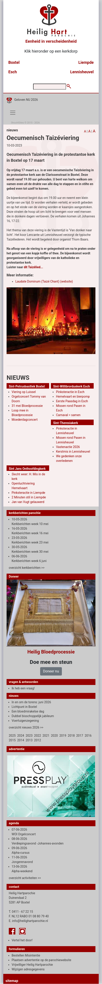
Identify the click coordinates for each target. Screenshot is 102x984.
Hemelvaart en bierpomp (73, 396)
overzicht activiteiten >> (25, 878)
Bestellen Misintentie (26, 955)
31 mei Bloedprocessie (27, 406)
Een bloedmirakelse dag (28, 711)
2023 (29, 735)
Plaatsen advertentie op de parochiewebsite (41, 960)
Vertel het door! (22, 940)
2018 (71, 735)
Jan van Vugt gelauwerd (28, 502)
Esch (12, 72)
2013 (29, 740)
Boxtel (14, 62)
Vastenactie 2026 (68, 447)
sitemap (11, 981)
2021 (46, 735)
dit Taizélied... (33, 267)
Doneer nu (51, 671)
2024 (20, 735)
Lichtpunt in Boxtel (24, 707)
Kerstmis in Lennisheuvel (73, 451)
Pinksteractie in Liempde (28, 492)
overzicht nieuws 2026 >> (26, 727)
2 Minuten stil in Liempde (29, 497)
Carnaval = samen (68, 415)
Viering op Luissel (24, 392)
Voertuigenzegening (25, 720)
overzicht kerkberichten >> (27, 567)
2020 (54, 735)
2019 (62, 735)
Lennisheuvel (82, 72)
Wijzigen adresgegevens (28, 969)
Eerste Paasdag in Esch (72, 401)
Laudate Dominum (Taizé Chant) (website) (44, 281)
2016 (88, 735)
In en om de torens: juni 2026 (31, 702)
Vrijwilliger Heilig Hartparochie (32, 964)
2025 (12, 735)
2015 (12, 740)
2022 (37, 735)
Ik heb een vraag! (23, 688)
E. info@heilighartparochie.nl (28, 921)
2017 (79, 735)
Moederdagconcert (25, 419)
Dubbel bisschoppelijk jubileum (33, 716)
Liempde (86, 62)
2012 (37, 740)
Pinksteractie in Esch (70, 392)
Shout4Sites (17, 122)
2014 (20, 740)
